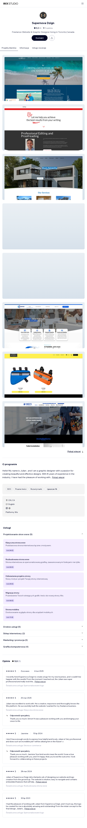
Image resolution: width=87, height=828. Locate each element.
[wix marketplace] (10, 3)
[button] (43, 78)
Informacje (24, 48)
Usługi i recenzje (39, 48)
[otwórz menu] (82, 3)
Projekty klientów (9, 48)
